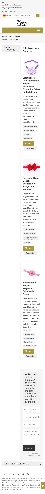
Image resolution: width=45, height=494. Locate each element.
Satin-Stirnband (29, 230)
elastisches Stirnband (31, 127)
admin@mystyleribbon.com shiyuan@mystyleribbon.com (12, 6)
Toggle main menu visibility (38, 30)
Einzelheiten (30, 148)
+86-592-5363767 (11, 12)
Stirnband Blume (29, 130)
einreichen (29, 448)
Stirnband (27, 134)
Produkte (18, 37)
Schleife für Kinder (30, 346)
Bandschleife (28, 138)
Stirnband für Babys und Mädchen (30, 238)
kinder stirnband (29, 334)
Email (28, 143)
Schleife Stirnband (30, 233)
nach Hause (6, 37)
